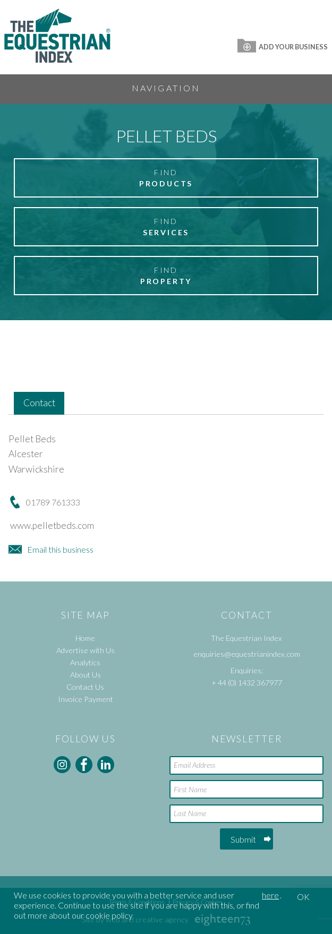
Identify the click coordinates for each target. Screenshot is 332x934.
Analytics (85, 662)
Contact (39, 402)
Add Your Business (282, 46)
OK (303, 897)
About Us (85, 674)
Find (166, 178)
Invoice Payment (85, 699)
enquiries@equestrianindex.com (246, 653)
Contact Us (85, 686)
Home (85, 637)
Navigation (166, 88)
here (270, 895)
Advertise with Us (85, 650)
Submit (243, 839)
